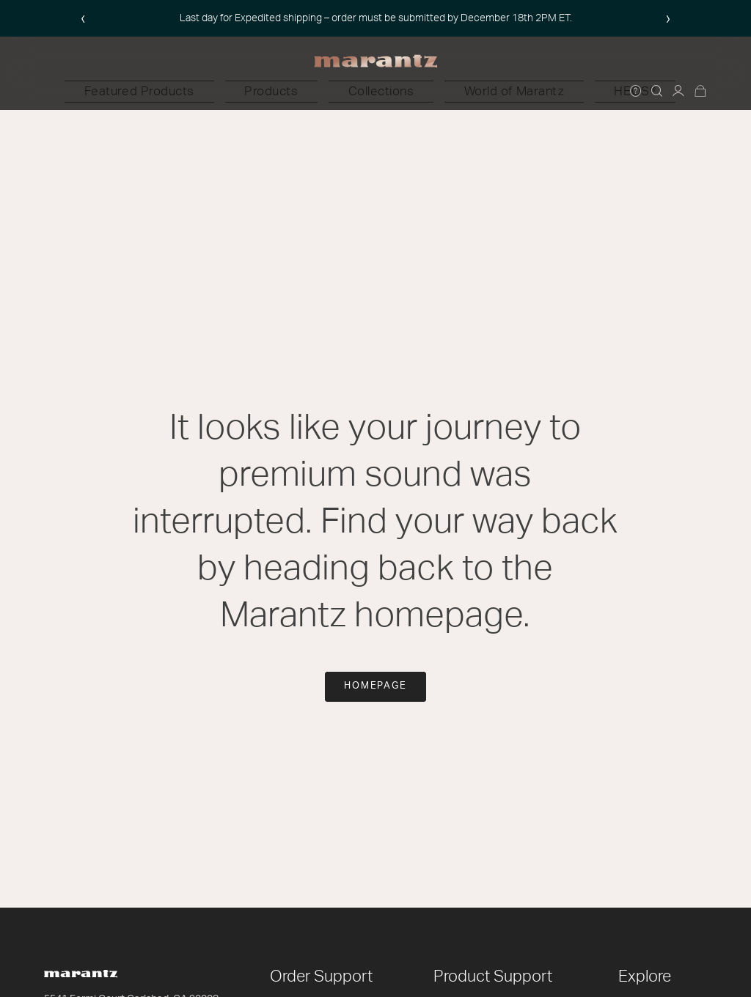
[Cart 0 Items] (701, 92)
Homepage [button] (376, 686)
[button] (250, 92)
